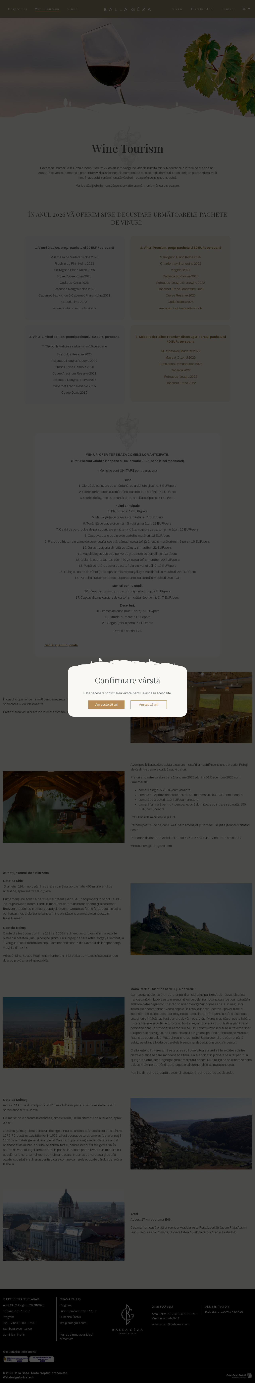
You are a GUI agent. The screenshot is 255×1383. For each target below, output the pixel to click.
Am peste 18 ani (106, 704)
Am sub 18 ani (148, 704)
